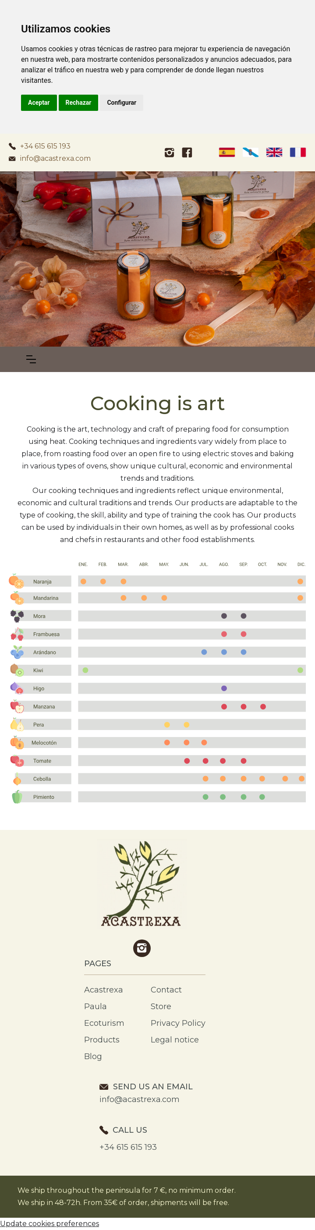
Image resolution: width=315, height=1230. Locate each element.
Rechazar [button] (79, 102)
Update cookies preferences (49, 1223)
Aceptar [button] (39, 102)
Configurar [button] (121, 102)
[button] (31, 359)
